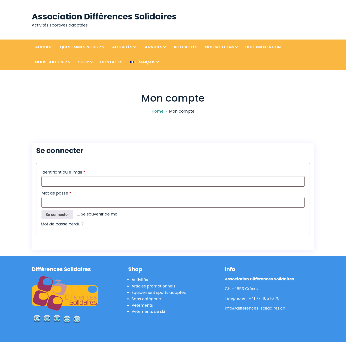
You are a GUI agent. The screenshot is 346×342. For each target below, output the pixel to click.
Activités (122, 46)
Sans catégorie (146, 298)
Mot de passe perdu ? (62, 224)
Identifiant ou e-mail (74, 171)
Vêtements (142, 305)
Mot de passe (67, 192)
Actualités (185, 46)
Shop (83, 62)
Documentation (263, 46)
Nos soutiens (219, 46)
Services (152, 46)
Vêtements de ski (148, 311)
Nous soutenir (51, 62)
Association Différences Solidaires (105, 16)
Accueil (43, 46)
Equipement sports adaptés (159, 292)
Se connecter (57, 214)
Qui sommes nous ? (80, 46)
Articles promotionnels (154, 286)
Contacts (111, 62)
